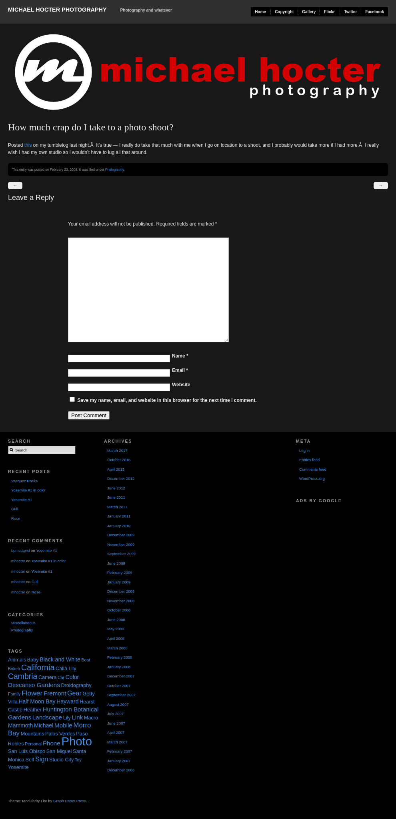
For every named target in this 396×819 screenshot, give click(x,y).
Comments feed (312, 469)
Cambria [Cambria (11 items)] (22, 676)
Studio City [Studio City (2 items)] (61, 760)
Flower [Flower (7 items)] (32, 693)
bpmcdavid (20, 550)
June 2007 (116, 723)
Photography (114, 170)
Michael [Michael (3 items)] (43, 725)
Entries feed (309, 459)
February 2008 (119, 657)
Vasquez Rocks (24, 481)
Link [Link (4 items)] (77, 717)
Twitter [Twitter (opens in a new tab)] (350, 12)
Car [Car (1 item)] (61, 677)
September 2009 (121, 553)
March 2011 (117, 507)
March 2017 (117, 450)
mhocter (18, 561)
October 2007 (118, 685)
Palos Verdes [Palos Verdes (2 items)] (60, 734)
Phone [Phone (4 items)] (51, 743)
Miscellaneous (23, 623)
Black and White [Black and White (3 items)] (60, 659)
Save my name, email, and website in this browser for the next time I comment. (166, 400)
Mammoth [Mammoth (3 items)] (20, 725)
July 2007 (115, 713)
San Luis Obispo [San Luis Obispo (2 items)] (26, 751)
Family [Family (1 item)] (14, 693)
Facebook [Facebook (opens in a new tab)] (374, 12)
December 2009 (120, 535)
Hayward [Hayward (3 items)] (67, 701)
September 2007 (121, 695)
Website (181, 385)
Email (180, 370)
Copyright (284, 12)
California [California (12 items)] (38, 667)
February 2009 (119, 572)
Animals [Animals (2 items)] (17, 660)
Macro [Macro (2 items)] (91, 718)
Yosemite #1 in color (28, 490)
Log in (304, 450)
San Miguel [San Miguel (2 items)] (59, 751)
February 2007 (119, 751)
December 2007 (120, 676)
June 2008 (116, 619)
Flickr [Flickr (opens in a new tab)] (329, 12)
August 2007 (118, 704)
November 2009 (120, 544)
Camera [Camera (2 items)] (47, 677)
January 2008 (118, 667)
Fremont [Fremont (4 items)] (55, 693)
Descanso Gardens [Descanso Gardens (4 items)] (34, 684)
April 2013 (115, 469)
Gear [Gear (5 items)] (74, 693)
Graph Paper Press (69, 801)
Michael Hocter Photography (57, 9)
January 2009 (118, 582)
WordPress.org (312, 478)
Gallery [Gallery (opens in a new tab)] (309, 12)
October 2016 (118, 459)
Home (260, 12)
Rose (15, 518)
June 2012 (116, 488)
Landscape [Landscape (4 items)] (47, 717)
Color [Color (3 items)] (72, 677)
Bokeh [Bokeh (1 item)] (14, 668)
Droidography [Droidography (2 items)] (76, 685)
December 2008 (120, 591)
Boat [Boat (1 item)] (85, 659)
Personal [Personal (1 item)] (33, 743)
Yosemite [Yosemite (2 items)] (18, 767)
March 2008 (117, 648)
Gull (14, 509)
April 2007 (115, 732)
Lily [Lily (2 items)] (67, 718)
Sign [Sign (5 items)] (41, 759)
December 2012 (120, 478)
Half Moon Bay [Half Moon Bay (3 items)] (36, 701)
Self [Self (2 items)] (30, 760)
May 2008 (115, 629)
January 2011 (118, 516)
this (28, 145)
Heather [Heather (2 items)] (33, 710)
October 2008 (118, 610)
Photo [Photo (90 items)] (76, 741)
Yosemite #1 (21, 499)
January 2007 (118, 761)
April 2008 (115, 638)
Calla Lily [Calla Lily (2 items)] (66, 668)
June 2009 (116, 563)
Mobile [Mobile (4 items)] (63, 725)
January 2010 (118, 525)
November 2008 (120, 601)
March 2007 (117, 742)
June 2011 (116, 497)
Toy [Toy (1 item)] (78, 759)
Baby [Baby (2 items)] (33, 660)
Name (180, 356)
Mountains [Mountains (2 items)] (32, 734)
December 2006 (120, 770)
